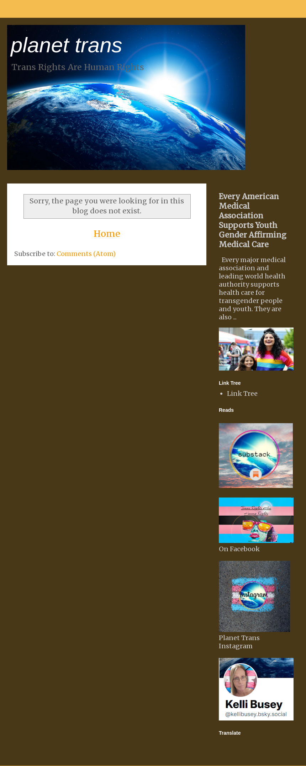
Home (107, 233)
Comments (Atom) (86, 254)
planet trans (66, 45)
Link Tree (242, 393)
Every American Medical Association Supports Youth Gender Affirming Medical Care (252, 220)
